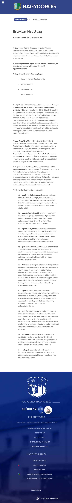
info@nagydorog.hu (39, 446)
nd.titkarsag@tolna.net (40, 442)
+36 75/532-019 (39, 433)
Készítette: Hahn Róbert (47, 498)
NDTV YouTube (39, 470)
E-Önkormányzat (39, 465)
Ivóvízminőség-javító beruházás (40, 479)
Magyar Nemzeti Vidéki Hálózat (39, 474)
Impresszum (36, 490)
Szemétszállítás (39, 461)
